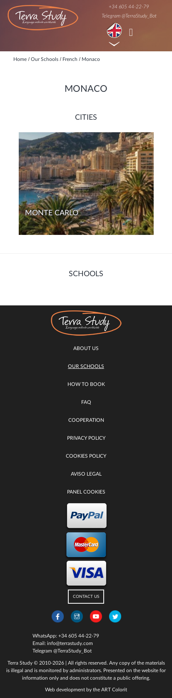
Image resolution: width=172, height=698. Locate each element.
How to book (86, 384)
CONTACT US (86, 597)
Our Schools (86, 366)
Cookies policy (86, 456)
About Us (86, 348)
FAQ (86, 402)
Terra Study (19, 662)
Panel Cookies (86, 491)
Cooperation (86, 420)
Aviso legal (86, 473)
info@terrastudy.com (70, 643)
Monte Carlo (51, 213)
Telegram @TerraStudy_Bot (129, 15)
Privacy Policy (86, 438)
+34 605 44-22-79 (129, 6)
